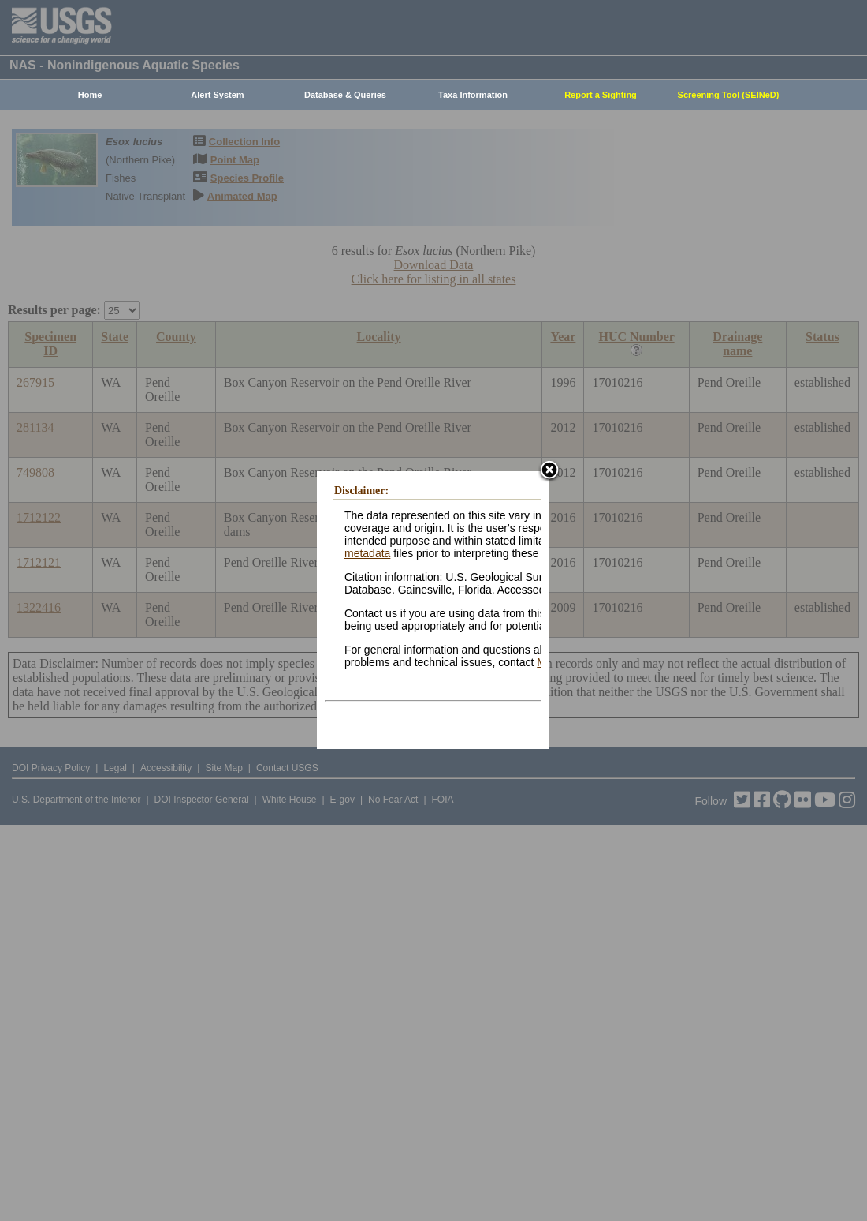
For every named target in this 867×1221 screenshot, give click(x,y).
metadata (367, 553)
